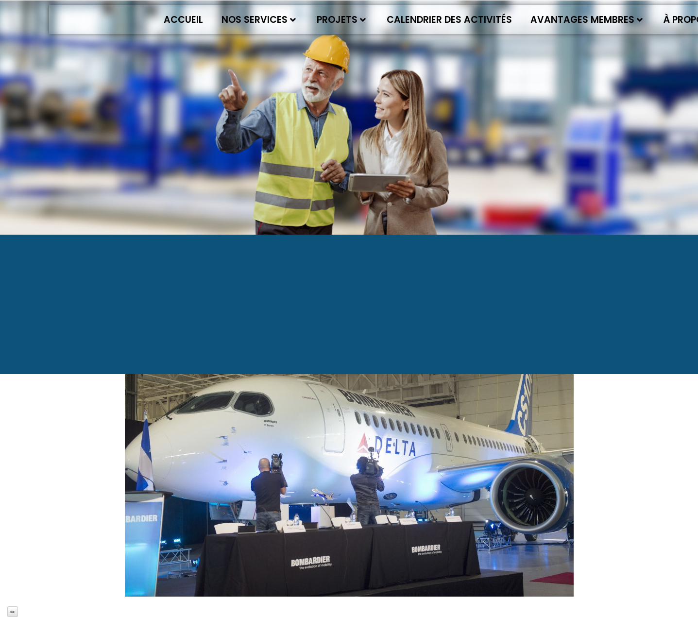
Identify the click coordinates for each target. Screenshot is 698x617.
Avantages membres (586, 19)
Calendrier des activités (449, 19)
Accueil (183, 19)
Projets (341, 19)
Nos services (258, 19)
